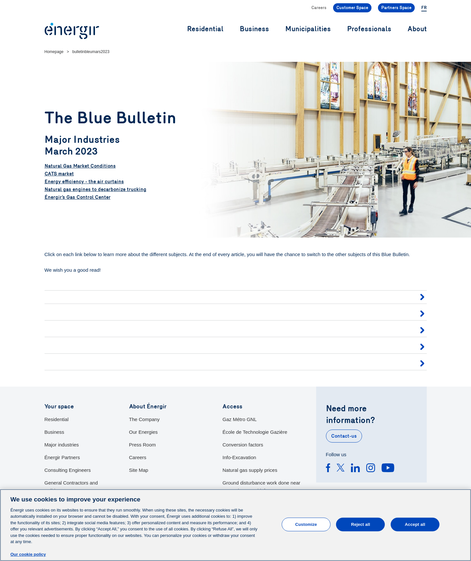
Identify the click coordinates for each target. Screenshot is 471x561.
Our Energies (143, 432)
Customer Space (352, 7)
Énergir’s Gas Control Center (78, 197)
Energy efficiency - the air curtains (84, 182)
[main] (235, 525)
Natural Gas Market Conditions (80, 166)
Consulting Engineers (68, 470)
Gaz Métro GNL (239, 419)
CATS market (59, 174)
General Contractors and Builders (71, 486)
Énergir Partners (62, 457)
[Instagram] (370, 468)
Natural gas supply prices (249, 470)
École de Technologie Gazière (254, 432)
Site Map (138, 470)
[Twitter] (340, 469)
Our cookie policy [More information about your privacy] (28, 554)
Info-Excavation (239, 457)
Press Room (142, 444)
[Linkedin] (355, 468)
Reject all (360, 524)
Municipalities (308, 29)
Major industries (62, 444)
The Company (144, 419)
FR (424, 7)
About (417, 29)
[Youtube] (388, 468)
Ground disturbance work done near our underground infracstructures (261, 486)
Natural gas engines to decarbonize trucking (95, 189)
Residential (57, 419)
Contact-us (344, 436)
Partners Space (396, 7)
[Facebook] (328, 468)
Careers (319, 7)
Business (54, 432)
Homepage (54, 51)
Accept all (415, 524)
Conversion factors (242, 444)
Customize (306, 524)
